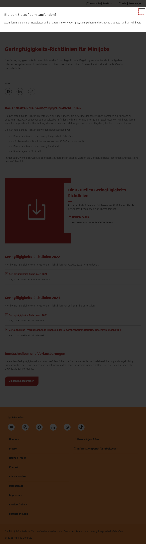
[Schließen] (142, 11)
